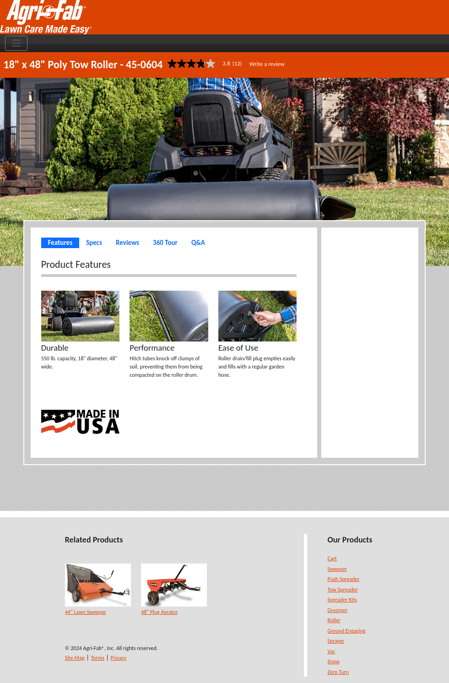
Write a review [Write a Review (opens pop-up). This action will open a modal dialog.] (267, 64)
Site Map (75, 658)
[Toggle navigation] (16, 43)
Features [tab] (60, 243)
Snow (334, 661)
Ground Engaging (347, 631)
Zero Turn (338, 672)
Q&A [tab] (198, 243)
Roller (334, 620)
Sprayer (336, 641)
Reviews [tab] (127, 243)
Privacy (119, 658)
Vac (331, 651)
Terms (97, 658)
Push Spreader (344, 579)
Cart (332, 558)
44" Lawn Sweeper (85, 612)
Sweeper (337, 569)
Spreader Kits (342, 599)
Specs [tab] (94, 243)
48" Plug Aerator (159, 612)
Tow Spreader (343, 589)
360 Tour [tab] (165, 243)
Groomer (338, 610)
